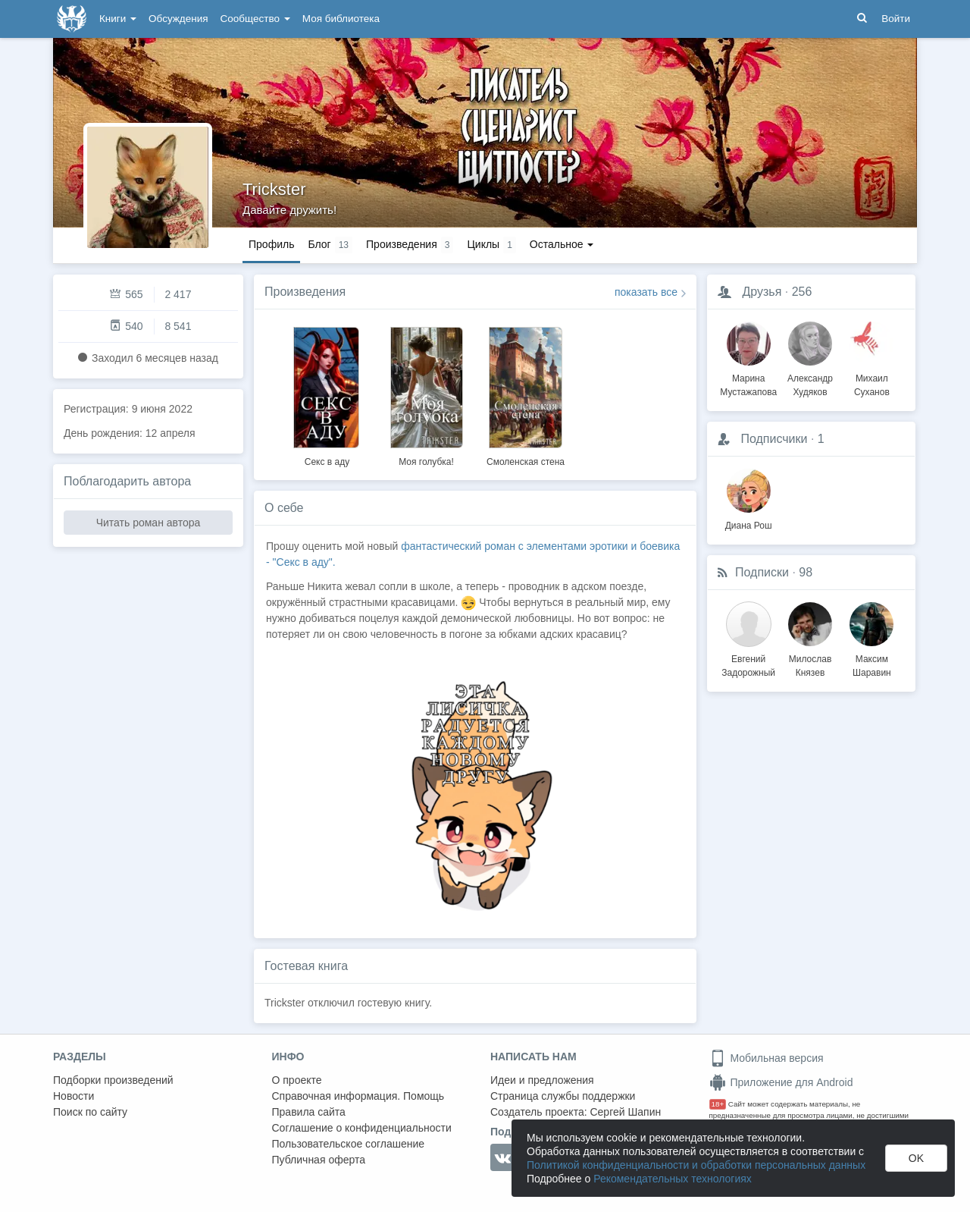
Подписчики (773, 438)
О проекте (297, 1080)
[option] (327, 394)
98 (805, 572)
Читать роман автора (148, 523)
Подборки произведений (113, 1080)
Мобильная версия (766, 1058)
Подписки (762, 572)
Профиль (271, 244)
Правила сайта (309, 1112)
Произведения (305, 291)
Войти (895, 18)
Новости (73, 1096)
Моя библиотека (341, 18)
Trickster (274, 189)
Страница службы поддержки (562, 1096)
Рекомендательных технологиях (672, 1179)
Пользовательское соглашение (348, 1144)
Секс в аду (327, 462)
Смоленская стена (526, 462)
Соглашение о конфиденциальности (362, 1128)
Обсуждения (178, 18)
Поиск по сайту (90, 1112)
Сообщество (255, 18)
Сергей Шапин (625, 1112)
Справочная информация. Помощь (358, 1096)
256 (802, 291)
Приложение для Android (781, 1082)
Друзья (761, 291)
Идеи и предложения (542, 1080)
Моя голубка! (426, 462)
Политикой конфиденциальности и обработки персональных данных (696, 1165)
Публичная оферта (319, 1160)
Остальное (562, 244)
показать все (646, 292)
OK (916, 1158)
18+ (718, 1104)
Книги (117, 18)
